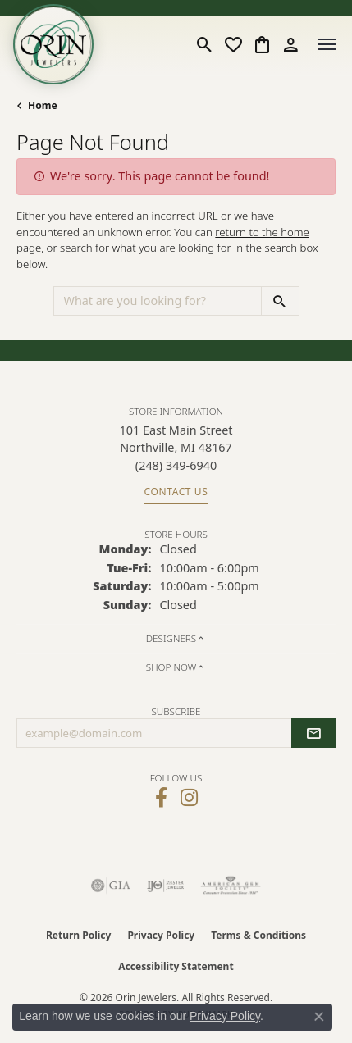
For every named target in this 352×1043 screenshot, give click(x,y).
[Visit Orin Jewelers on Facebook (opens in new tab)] (161, 798)
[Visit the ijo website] (165, 885)
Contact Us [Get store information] (176, 492)
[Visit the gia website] (110, 885)
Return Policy (79, 935)
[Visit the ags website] (230, 885)
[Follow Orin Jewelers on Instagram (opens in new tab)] (189, 798)
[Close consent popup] (319, 1017)
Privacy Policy (160, 935)
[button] (204, 44)
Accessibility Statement (175, 966)
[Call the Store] (176, 465)
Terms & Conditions (258, 935)
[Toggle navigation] (326, 44)
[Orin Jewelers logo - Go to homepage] (53, 44)
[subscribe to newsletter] (313, 733)
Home (42, 105)
